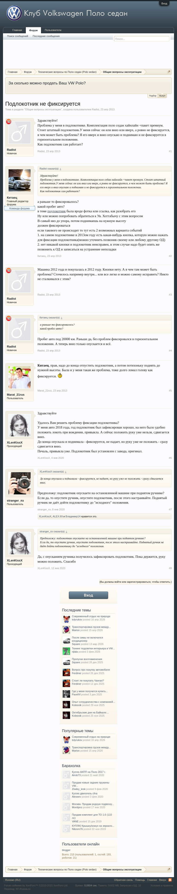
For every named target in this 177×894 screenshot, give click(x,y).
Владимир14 (72, 516)
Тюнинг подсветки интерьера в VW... (93, 648)
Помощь (140, 880)
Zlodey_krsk (79, 789)
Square (76, 644)
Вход (164, 3)
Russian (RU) (13, 880)
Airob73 (76, 775)
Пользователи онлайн (81, 844)
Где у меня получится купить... (90, 691)
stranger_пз (15, 500)
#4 (170, 350)
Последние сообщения (46, 36)
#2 (170, 256)
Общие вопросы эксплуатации (43, 109)
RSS (170, 880)
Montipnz (77, 807)
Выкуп (162, 95)
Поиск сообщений (17, 36)
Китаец (12, 197)
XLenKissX (15, 442)
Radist (95, 109)
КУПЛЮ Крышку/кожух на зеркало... (93, 825)
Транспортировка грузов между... (91, 627)
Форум (33, 30)
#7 (170, 509)
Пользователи (53, 30)
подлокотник (56, 211)
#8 (170, 568)
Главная (17, 30)
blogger (66, 850)
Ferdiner (76, 673)
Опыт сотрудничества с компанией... (93, 701)
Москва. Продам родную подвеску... (93, 804)
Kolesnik (77, 705)
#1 (170, 151)
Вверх (162, 880)
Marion (76, 630)
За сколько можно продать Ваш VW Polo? (47, 83)
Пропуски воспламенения (87, 659)
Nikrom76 (77, 829)
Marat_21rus (16, 394)
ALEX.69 (58, 516)
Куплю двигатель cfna (84, 793)
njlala (75, 651)
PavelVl (76, 694)
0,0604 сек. (90, 885)
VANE (75, 821)
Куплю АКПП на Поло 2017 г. (89, 772)
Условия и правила (161, 885)
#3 (170, 294)
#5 (170, 390)
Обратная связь (123, 880)
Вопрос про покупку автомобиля (91, 669)
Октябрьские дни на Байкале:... (90, 712)
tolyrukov (77, 619)
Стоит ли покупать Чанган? (88, 680)
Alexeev (76, 796)
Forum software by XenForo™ (36, 885)
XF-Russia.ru (23, 889)
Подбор (152, 96)
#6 (170, 457)
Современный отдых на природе (91, 616)
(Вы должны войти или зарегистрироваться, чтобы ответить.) (136, 581)
